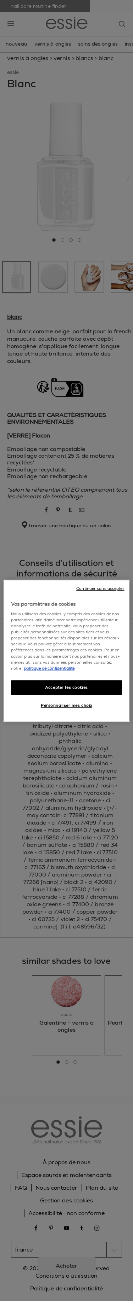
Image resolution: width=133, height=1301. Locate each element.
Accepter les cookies (66, 687)
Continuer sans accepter (100, 588)
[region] (66, 650)
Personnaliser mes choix (66, 705)
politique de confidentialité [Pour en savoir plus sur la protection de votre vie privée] (49, 668)
